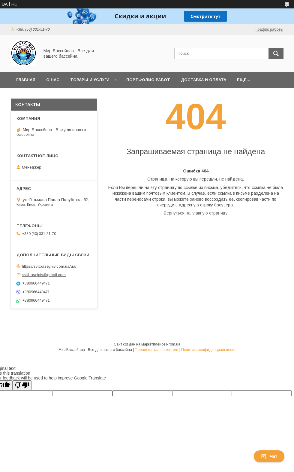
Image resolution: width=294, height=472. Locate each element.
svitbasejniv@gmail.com (44, 275)
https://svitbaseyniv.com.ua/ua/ (49, 266)
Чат (269, 456)
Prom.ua (173, 344)
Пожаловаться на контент (156, 350)
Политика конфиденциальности (208, 350)
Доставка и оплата (203, 80)
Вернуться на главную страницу (196, 213)
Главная (25, 80)
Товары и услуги (90, 80)
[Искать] (276, 53)
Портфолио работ (148, 80)
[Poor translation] (22, 385)
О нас (52, 80)
